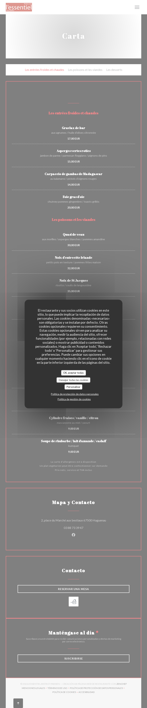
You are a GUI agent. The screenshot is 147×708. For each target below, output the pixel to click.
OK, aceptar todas (73, 372)
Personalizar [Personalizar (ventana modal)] (73, 386)
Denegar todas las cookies (73, 379)
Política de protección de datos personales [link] (75, 393)
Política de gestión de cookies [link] (74, 399)
